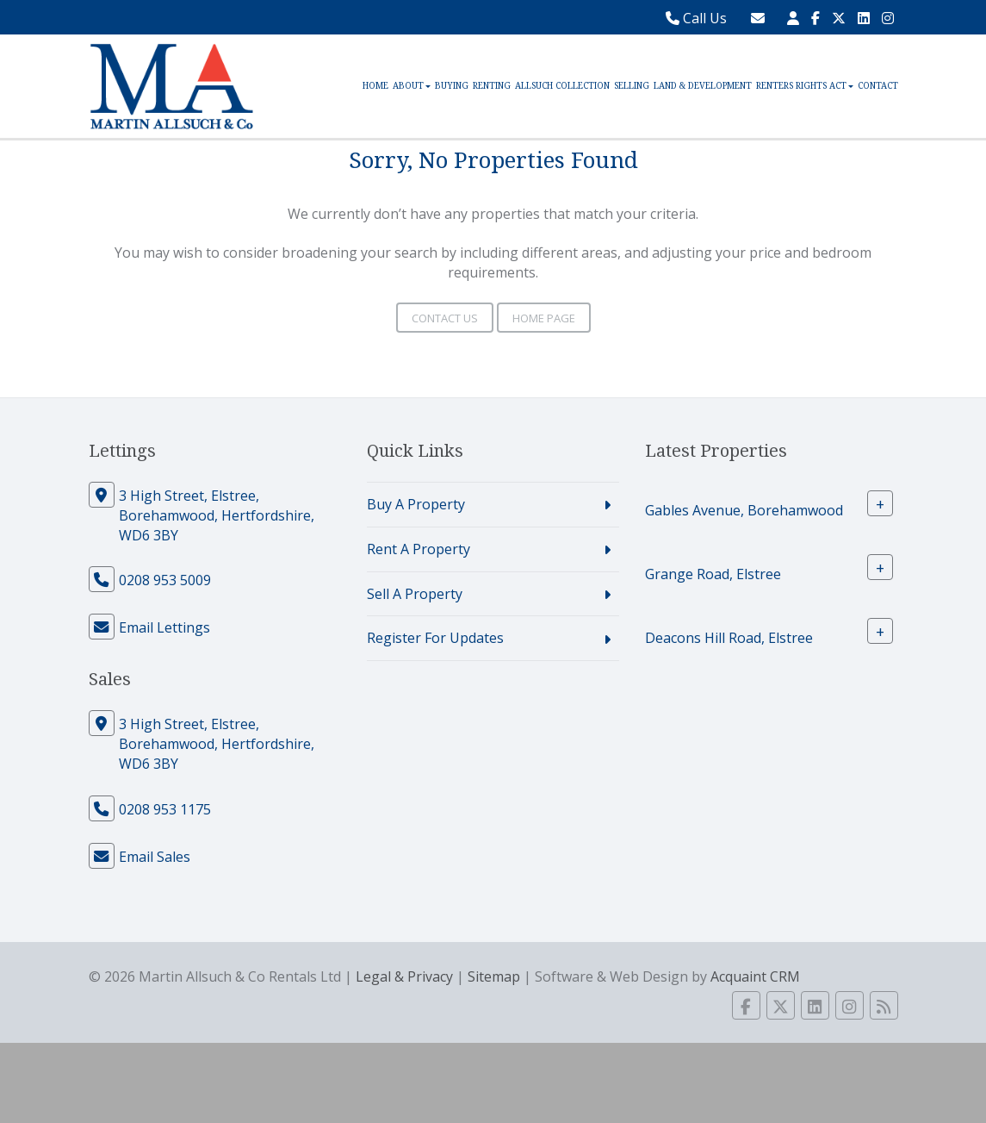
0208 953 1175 (165, 809)
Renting (492, 85)
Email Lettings (164, 627)
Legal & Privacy (404, 976)
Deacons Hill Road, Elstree (729, 637)
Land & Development (703, 85)
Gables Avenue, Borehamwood (744, 510)
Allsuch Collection (562, 85)
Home (375, 85)
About (412, 85)
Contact (878, 85)
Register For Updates (435, 637)
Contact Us (445, 318)
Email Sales (154, 856)
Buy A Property (416, 504)
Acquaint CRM (755, 976)
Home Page (543, 318)
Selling (631, 85)
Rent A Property (418, 549)
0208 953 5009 (165, 580)
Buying (451, 85)
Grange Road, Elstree (713, 574)
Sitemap (494, 976)
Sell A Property (414, 593)
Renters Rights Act (804, 85)
